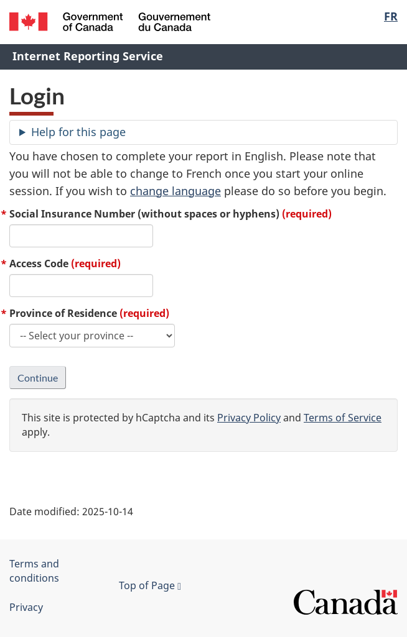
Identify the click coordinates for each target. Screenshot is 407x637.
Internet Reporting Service (87, 55)
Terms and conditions (34, 571)
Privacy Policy (249, 417)
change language (175, 190)
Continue (37, 377)
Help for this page (78, 131)
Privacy (26, 607)
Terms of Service (342, 417)
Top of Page (150, 585)
